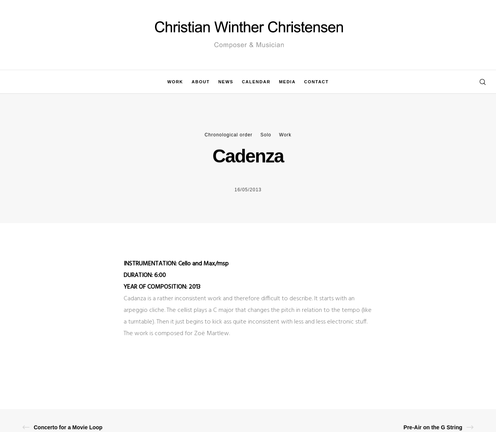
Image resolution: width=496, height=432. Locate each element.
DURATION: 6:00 (145, 275)
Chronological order (229, 135)
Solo (265, 135)
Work (285, 135)
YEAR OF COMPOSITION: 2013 (162, 287)
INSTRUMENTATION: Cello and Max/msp (176, 264)
